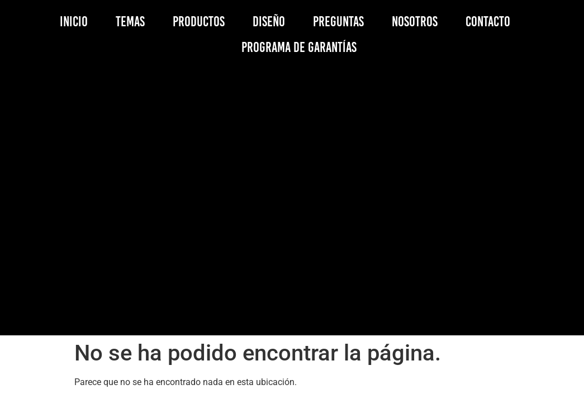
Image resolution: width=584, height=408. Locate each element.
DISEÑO (269, 21)
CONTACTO (488, 21)
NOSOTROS (415, 21)
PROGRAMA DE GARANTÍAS (299, 47)
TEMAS (130, 21)
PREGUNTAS (338, 21)
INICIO (74, 21)
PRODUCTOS (199, 21)
